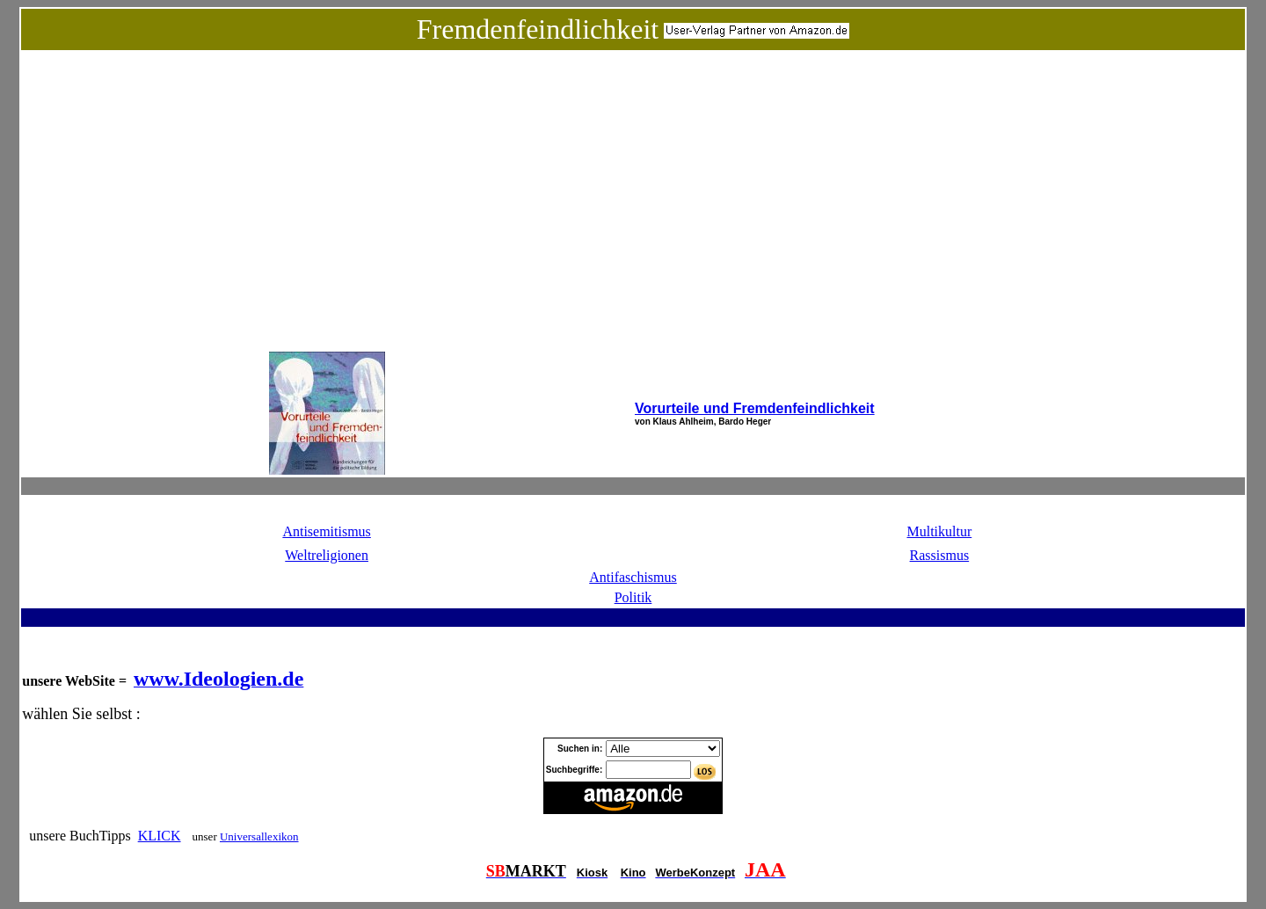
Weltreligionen (326, 555)
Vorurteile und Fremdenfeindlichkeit (755, 408)
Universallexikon (259, 836)
